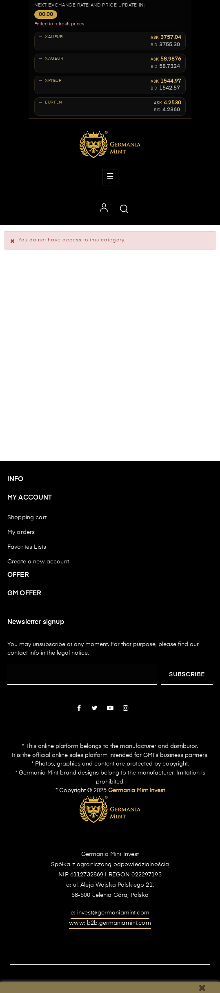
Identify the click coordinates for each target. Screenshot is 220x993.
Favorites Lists (26, 547)
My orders (21, 532)
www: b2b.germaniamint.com (110, 923)
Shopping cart (27, 517)
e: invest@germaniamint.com (110, 913)
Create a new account (38, 562)
